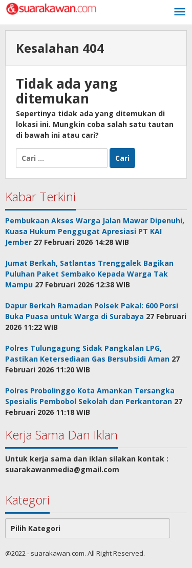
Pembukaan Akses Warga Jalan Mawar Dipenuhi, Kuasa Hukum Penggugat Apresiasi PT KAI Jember (94, 231)
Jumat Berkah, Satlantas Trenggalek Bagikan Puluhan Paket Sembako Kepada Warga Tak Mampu (89, 273)
